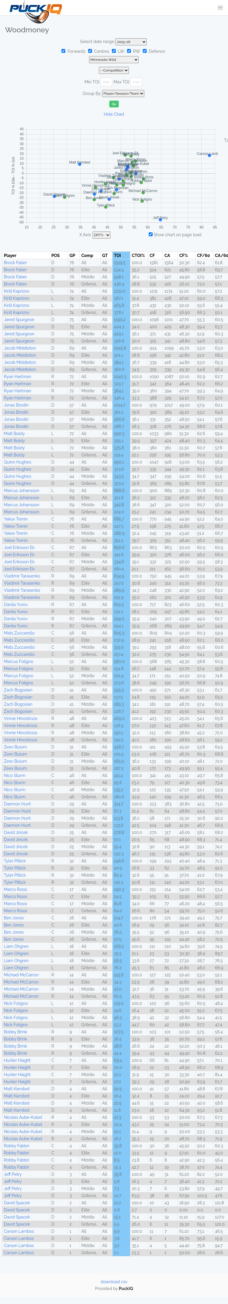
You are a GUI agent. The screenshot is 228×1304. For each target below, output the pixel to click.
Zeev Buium (15, 747)
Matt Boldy (14, 433)
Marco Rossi (15, 889)
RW (133, 51)
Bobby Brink (15, 1031)
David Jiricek (16, 832)
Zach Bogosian (18, 690)
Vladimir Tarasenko (22, 576)
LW (118, 51)
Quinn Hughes (17, 462)
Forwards (73, 51)
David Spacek (17, 1202)
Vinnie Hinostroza (20, 718)
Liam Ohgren (16, 946)
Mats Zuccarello (19, 633)
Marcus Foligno (18, 661)
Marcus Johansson (21, 490)
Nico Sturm (15, 775)
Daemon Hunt (17, 804)
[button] (220, 7)
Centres (98, 51)
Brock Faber (15, 262)
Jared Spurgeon (19, 319)
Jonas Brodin (16, 405)
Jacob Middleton (20, 348)
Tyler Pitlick (15, 861)
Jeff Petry (13, 1174)
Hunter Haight (17, 1060)
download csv (114, 1281)
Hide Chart (114, 114)
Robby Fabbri (16, 1145)
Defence (154, 51)
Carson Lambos (19, 1231)
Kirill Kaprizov (16, 291)
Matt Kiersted (16, 1088)
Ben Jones (14, 918)
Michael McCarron (21, 975)
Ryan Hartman (17, 376)
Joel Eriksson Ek (19, 547)
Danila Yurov (16, 604)
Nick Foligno (16, 1003)
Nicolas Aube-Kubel (23, 1117)
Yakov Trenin (16, 519)
